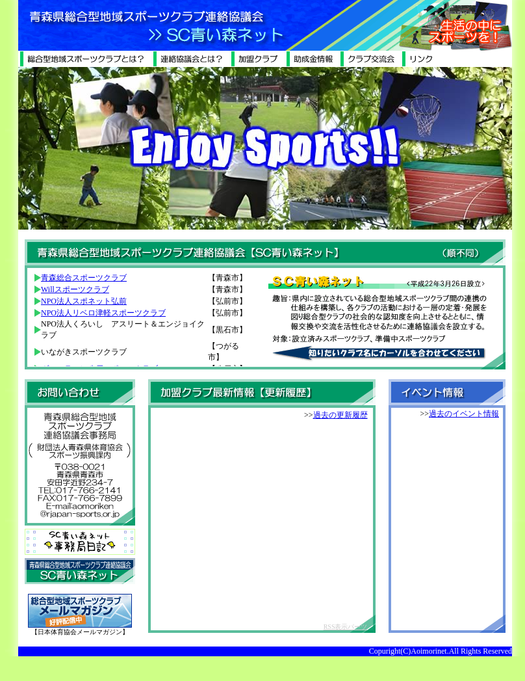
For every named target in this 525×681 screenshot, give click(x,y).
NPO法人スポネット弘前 (84, 301)
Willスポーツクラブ (75, 289)
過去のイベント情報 (464, 413)
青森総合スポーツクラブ (84, 277)
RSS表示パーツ (346, 626)
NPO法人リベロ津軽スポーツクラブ (103, 312)
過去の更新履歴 (340, 415)
